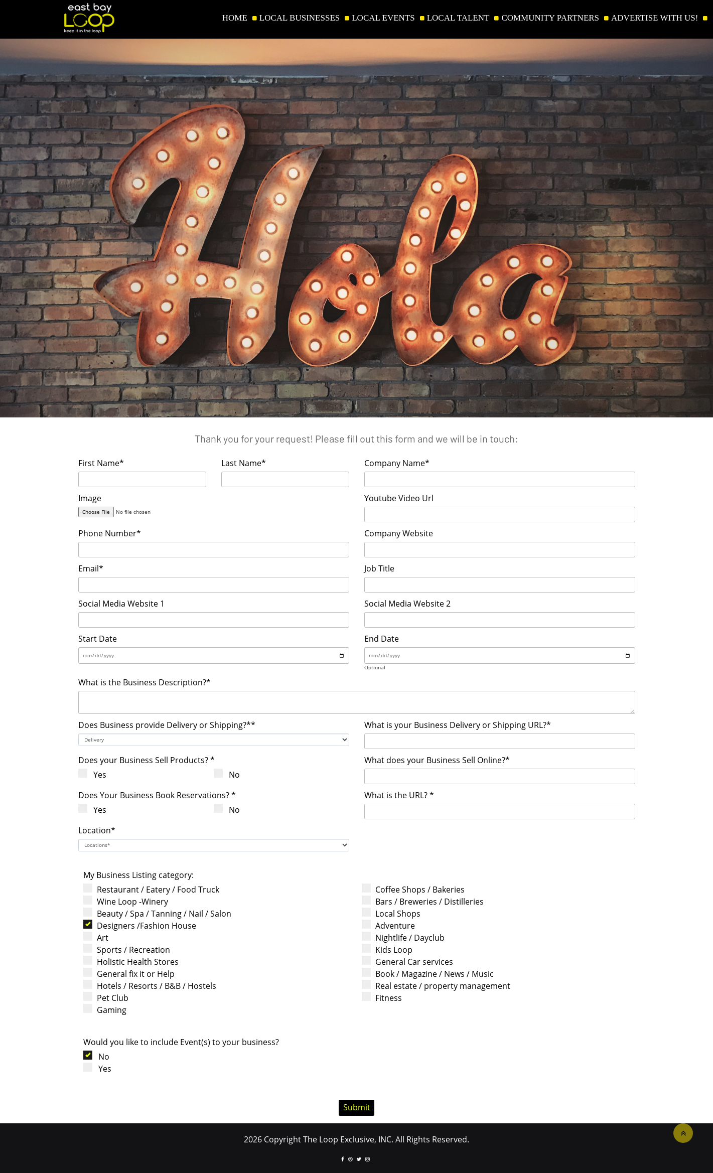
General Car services (410, 961)
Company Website (398, 533)
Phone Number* (109, 533)
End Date (381, 638)
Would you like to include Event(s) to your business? (181, 1042)
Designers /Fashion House (142, 925)
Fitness (385, 997)
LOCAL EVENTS (383, 18)
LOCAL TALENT (458, 18)
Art (98, 937)
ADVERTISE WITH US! (654, 18)
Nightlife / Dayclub (406, 937)
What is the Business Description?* (144, 682)
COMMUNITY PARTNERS (550, 18)
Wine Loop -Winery (128, 901)
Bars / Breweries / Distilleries (426, 901)
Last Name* (243, 463)
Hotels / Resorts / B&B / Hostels (152, 985)
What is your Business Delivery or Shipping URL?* (457, 724)
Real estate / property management (439, 985)
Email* (90, 568)
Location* (96, 830)
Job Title (379, 568)
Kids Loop (390, 949)
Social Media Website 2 (407, 603)
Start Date (97, 638)
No (230, 774)
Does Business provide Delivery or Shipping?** (166, 724)
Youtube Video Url (399, 498)
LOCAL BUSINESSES (299, 18)
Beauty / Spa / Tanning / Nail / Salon (160, 913)
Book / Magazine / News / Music (431, 973)
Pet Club (108, 997)
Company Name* (397, 463)
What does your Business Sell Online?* (437, 760)
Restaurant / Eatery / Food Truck (154, 889)
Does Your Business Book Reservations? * (157, 795)
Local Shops (394, 913)
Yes (96, 774)
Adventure (391, 925)
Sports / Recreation (129, 949)
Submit (356, 1107)
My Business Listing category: (138, 875)
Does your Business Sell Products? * (146, 760)
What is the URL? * (399, 795)
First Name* (101, 463)
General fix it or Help (132, 973)
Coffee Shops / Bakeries (416, 889)
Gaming (107, 1009)
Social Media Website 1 (121, 603)
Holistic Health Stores (134, 961)
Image (89, 498)
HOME (234, 18)
